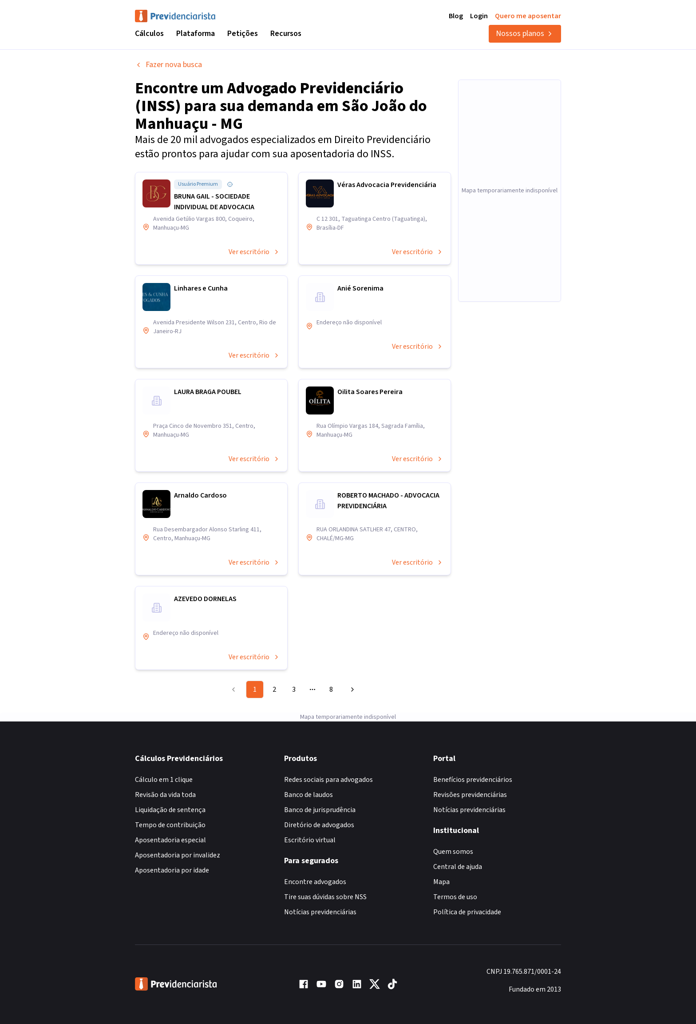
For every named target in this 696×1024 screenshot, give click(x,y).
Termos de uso (455, 897)
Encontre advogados (315, 882)
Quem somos (453, 852)
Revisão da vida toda (165, 795)
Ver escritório (254, 252)
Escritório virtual (310, 840)
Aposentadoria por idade (172, 870)
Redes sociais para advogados (328, 780)
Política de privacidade (467, 912)
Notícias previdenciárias (320, 912)
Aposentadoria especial (170, 840)
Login (479, 16)
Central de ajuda (457, 867)
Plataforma (195, 33)
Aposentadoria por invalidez (177, 855)
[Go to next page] (351, 689)
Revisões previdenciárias (470, 795)
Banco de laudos (308, 795)
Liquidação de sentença (170, 810)
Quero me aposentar (528, 16)
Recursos (285, 33)
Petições (242, 33)
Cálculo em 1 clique (164, 780)
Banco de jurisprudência (320, 810)
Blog (456, 16)
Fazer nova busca (168, 64)
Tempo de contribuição (170, 825)
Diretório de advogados (319, 825)
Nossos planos (525, 33)
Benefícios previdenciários (472, 780)
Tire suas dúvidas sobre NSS (325, 897)
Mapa (441, 882)
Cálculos (149, 33)
